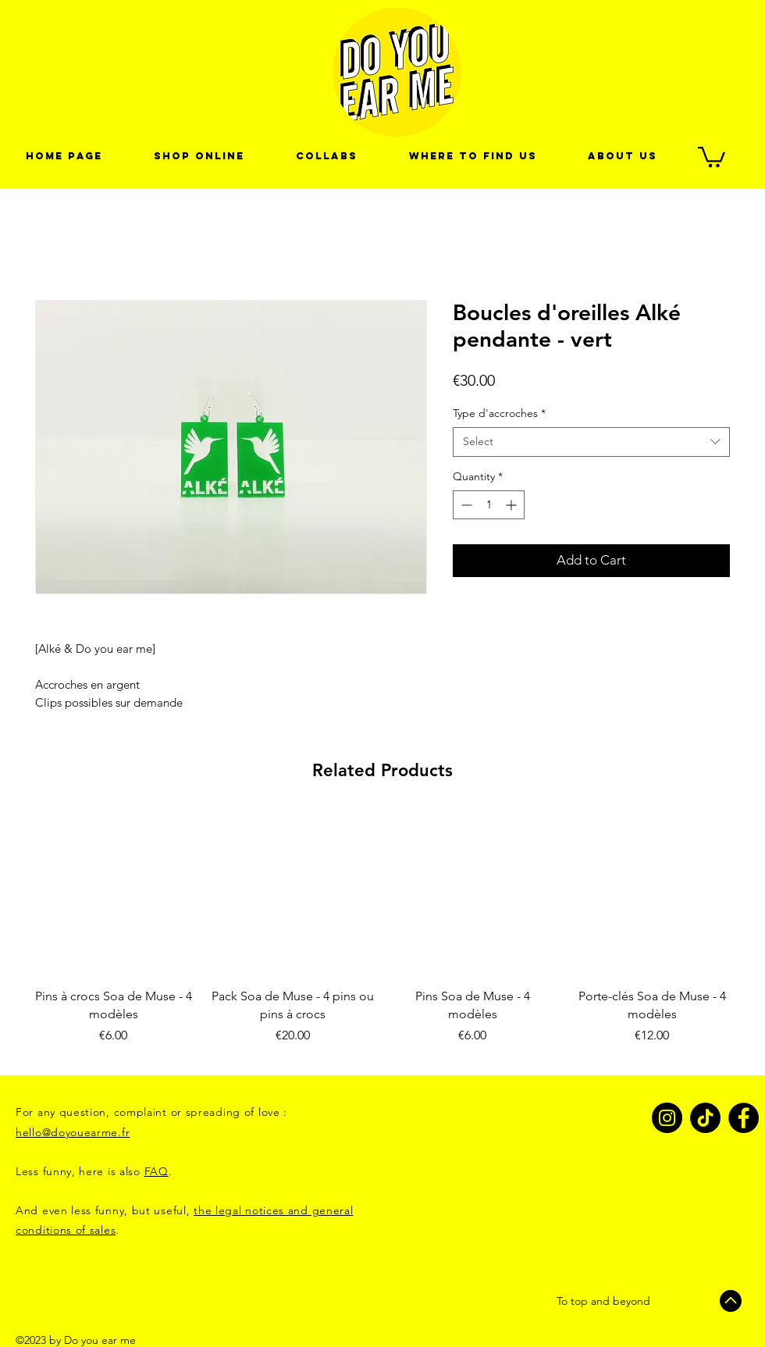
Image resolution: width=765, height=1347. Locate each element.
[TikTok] (705, 1118)
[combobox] (591, 442)
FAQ (156, 1171)
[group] (382, 936)
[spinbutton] (489, 504)
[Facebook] (743, 1118)
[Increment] (512, 504)
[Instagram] (667, 1118)
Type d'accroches (499, 413)
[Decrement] (465, 504)
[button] (326, 156)
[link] (711, 155)
